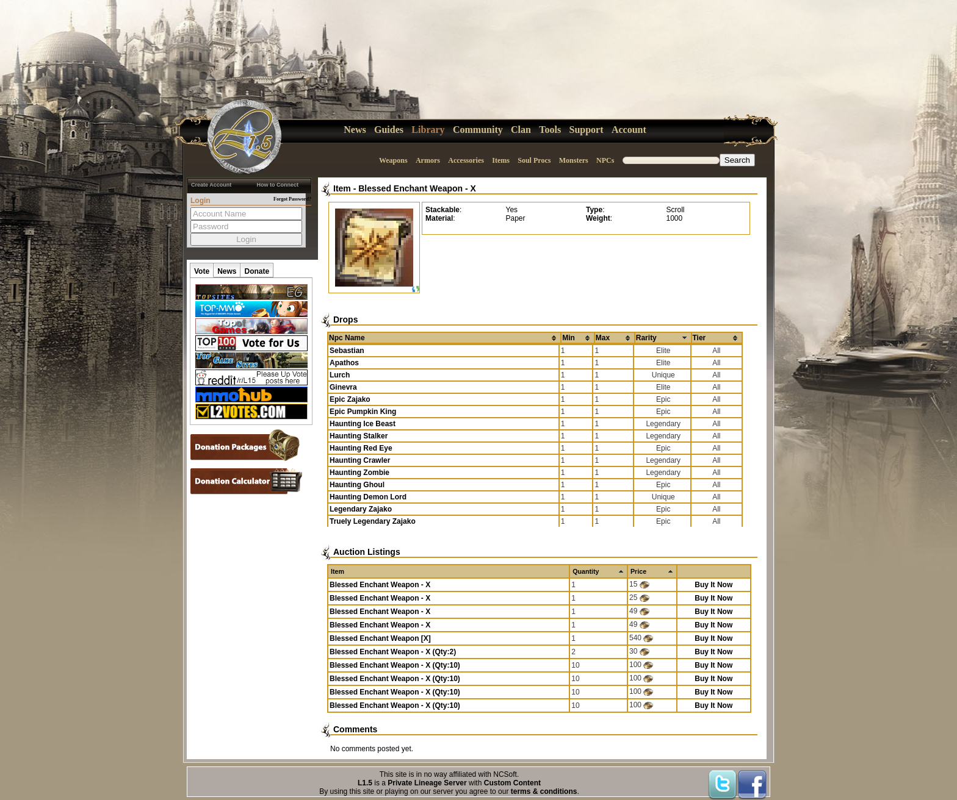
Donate (256, 271)
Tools (550, 129)
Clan (521, 129)
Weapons (393, 160)
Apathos (344, 363)
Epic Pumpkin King (363, 411)
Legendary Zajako (361, 509)
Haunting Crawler (360, 460)
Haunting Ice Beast (362, 424)
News (355, 129)
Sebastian (347, 350)
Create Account (211, 185)
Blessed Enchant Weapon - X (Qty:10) (395, 665)
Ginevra (343, 387)
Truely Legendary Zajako (373, 521)
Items (501, 160)
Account (629, 129)
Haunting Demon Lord (368, 497)
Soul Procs (534, 160)
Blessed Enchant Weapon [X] (380, 638)
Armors (428, 160)
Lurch (340, 375)
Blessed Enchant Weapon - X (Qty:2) (393, 652)
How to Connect (278, 185)
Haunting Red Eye (361, 448)
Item (342, 188)
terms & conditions (544, 791)
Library (427, 129)
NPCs (605, 160)
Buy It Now (713, 584)
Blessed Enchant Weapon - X (417, 188)
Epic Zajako (350, 399)
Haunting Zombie (359, 472)
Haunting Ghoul (357, 484)
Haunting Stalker (359, 436)
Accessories (466, 160)
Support (586, 129)
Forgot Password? (292, 199)
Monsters (573, 160)
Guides (388, 129)
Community (478, 129)
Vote (201, 271)
